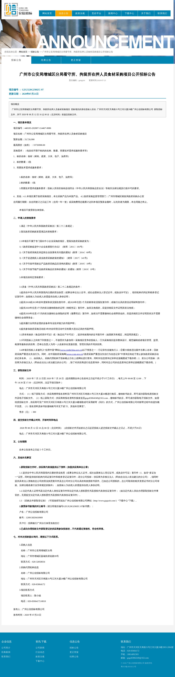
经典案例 (5, 652)
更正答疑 (76, 60)
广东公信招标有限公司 (20, 11)
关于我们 (146, 13)
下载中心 (129, 13)
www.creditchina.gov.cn (71, 350)
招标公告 (35, 52)
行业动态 (40, 652)
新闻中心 (113, 13)
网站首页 (47, 13)
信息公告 (63, 13)
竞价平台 (96, 13)
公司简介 (5, 648)
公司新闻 (40, 648)
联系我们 (162, 13)
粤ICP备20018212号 (128, 667)
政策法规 (80, 13)
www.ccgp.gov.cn (75, 354)
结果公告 (46, 60)
